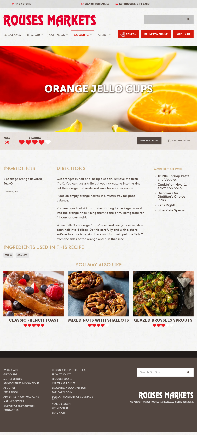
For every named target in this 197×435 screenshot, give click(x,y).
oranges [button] (22, 255)
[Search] (188, 372)
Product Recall (62, 379)
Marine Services (13, 401)
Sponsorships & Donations (21, 383)
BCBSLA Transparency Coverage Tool (72, 398)
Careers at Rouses (63, 383)
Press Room (10, 392)
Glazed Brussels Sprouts (163, 320)
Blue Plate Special (172, 210)
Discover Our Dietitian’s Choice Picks (171, 196)
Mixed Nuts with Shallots (98, 320)
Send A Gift (59, 412)
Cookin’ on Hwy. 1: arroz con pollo (172, 186)
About (103, 35)
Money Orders (12, 379)
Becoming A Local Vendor (69, 387)
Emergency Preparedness (19, 405)
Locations (12, 35)
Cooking (81, 35)
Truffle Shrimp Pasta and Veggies (173, 177)
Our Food (57, 35)
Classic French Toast (34, 320)
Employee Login (62, 392)
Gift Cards (10, 374)
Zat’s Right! (166, 205)
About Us (9, 387)
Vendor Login (61, 404)
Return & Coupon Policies (68, 370)
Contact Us (11, 410)
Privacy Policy (61, 374)
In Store (33, 35)
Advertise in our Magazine (21, 396)
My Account (60, 408)
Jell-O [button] (8, 255)
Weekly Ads (10, 370)
